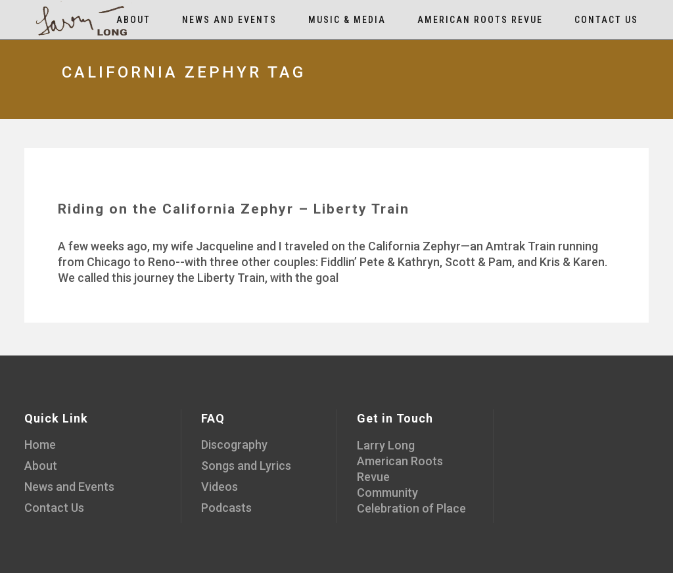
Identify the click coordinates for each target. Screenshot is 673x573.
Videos (219, 486)
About (40, 465)
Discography (234, 444)
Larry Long (386, 445)
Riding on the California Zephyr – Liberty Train (233, 209)
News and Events (69, 486)
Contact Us (54, 508)
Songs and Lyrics (246, 465)
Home (40, 444)
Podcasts (226, 508)
